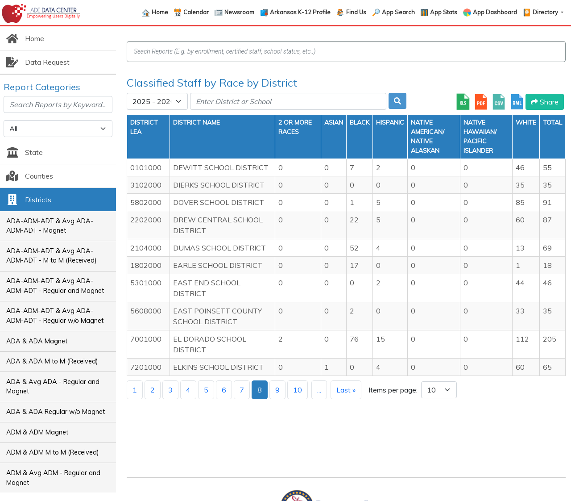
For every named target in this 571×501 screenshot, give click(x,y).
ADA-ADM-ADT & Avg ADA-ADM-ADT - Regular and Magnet (55, 286)
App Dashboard (495, 12)
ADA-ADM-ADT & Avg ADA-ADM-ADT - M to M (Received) (51, 256)
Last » (346, 389)
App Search (398, 12)
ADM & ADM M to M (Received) (52, 452)
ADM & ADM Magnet (37, 432)
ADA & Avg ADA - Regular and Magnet (52, 387)
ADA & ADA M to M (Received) (52, 361)
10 (297, 389)
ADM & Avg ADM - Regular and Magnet (53, 478)
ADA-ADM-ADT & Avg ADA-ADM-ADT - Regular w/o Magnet (54, 316)
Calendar (196, 12)
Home (160, 12)
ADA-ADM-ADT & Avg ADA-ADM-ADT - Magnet (49, 226)
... (319, 389)
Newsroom (239, 12)
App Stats (443, 12)
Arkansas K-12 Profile (300, 12)
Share (545, 101)
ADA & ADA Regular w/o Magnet (55, 412)
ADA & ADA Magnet (36, 341)
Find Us (356, 12)
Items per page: (393, 389)
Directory (546, 12)
